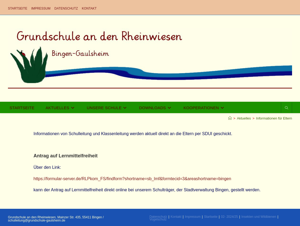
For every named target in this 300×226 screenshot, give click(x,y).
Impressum (41, 8)
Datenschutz (66, 8)
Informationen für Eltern (274, 118)
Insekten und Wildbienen (258, 217)
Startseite (17, 8)
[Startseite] (230, 118)
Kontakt (89, 8)
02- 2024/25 (229, 217)
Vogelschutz (158, 219)
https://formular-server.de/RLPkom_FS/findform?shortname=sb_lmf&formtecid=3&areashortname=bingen (132, 178)
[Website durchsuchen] (286, 108)
